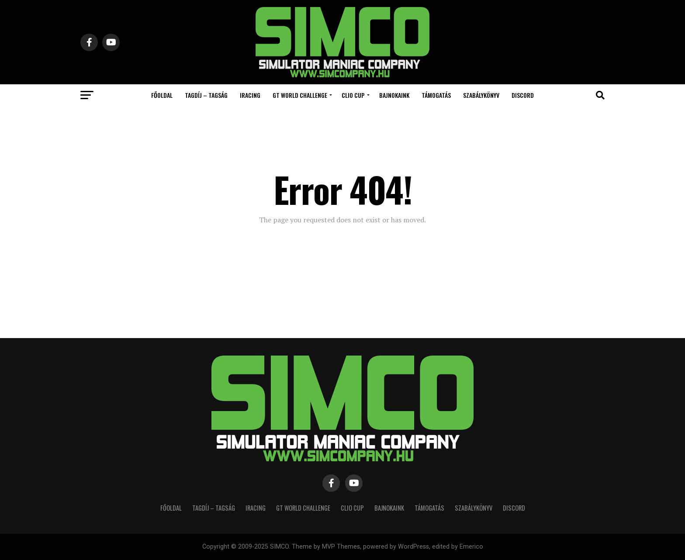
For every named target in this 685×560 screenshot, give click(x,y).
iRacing (250, 95)
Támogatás (436, 95)
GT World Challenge (300, 95)
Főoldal (162, 95)
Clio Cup (353, 95)
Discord (523, 95)
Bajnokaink (394, 95)
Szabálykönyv (481, 95)
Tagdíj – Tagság (206, 95)
